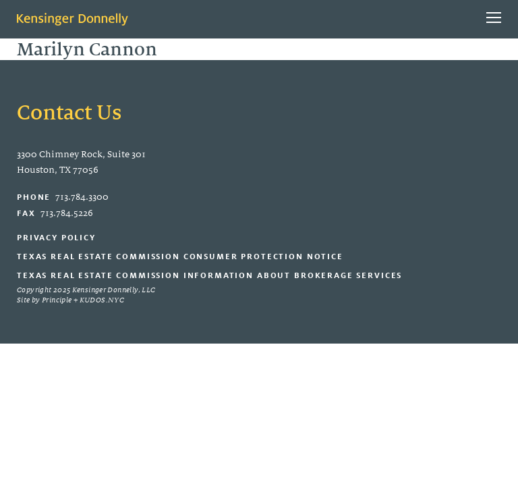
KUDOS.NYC (102, 299)
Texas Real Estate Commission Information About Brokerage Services (209, 275)
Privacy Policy (56, 237)
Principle (56, 299)
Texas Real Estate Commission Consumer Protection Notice (180, 256)
